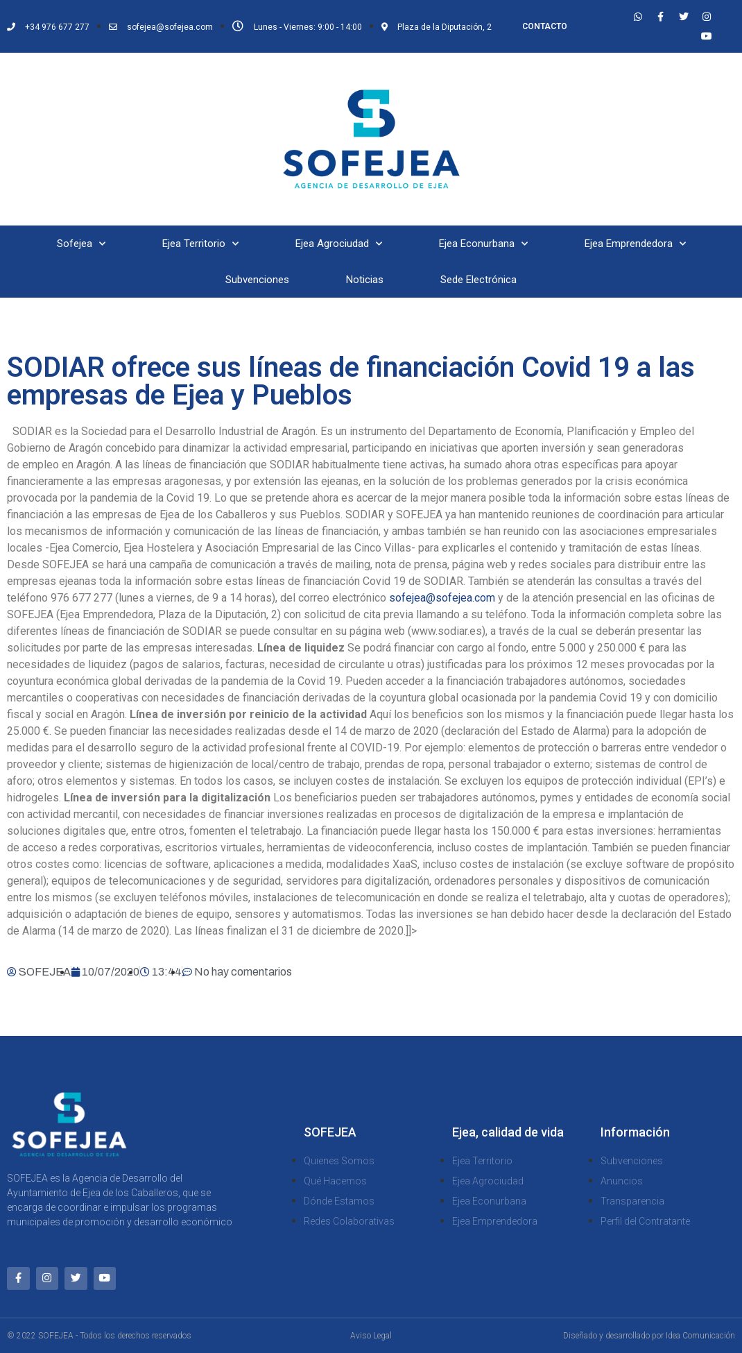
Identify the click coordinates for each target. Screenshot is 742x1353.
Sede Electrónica (478, 279)
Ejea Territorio (200, 244)
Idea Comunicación (700, 1336)
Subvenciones (257, 279)
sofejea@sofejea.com (442, 597)
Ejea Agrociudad (338, 244)
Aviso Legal (371, 1336)
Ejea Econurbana (483, 244)
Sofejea (81, 244)
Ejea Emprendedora (635, 244)
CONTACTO (544, 26)
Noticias (364, 279)
